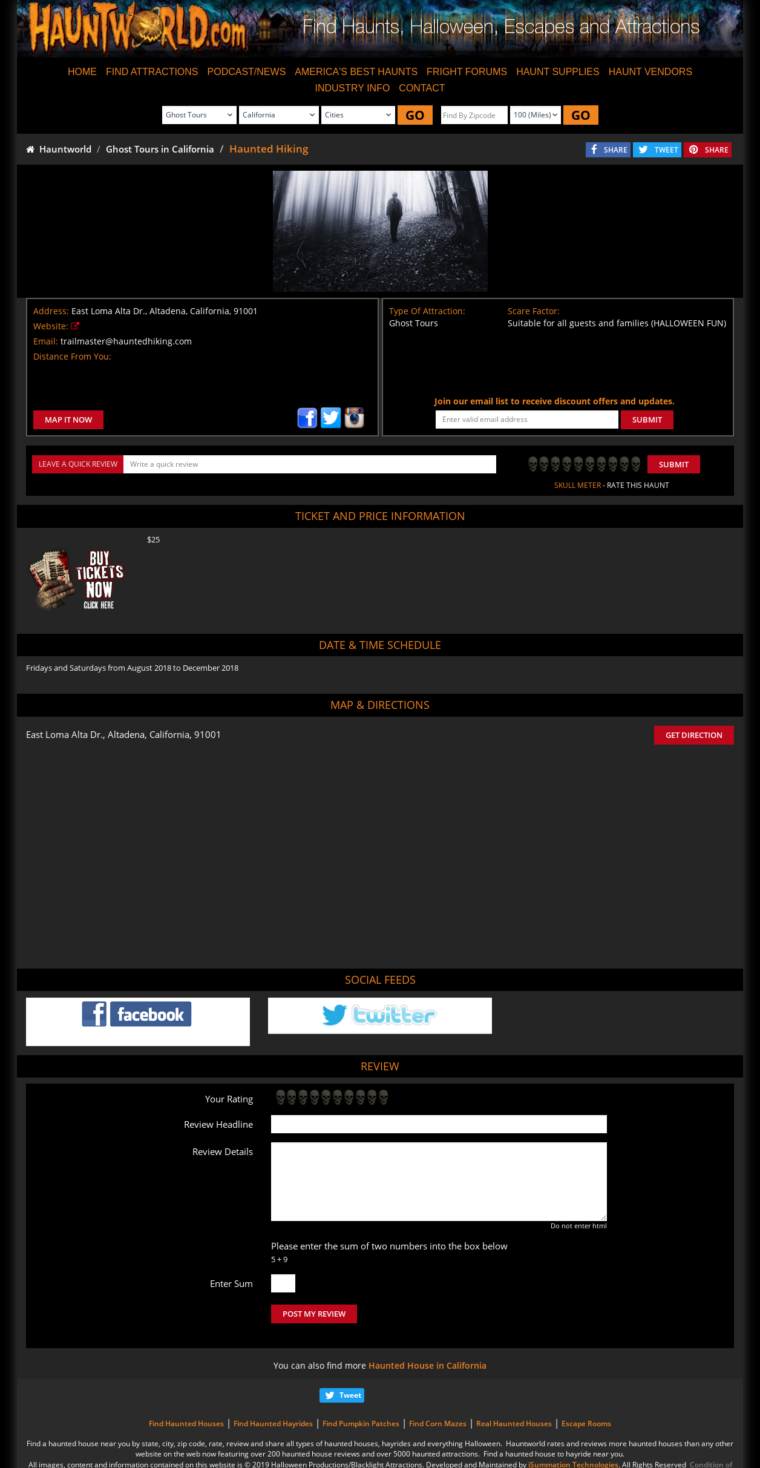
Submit (674, 464)
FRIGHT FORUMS (467, 72)
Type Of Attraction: (427, 311)
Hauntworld (58, 149)
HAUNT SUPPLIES (558, 72)
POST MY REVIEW (314, 1313)
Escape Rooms (586, 1423)
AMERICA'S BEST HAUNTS (356, 72)
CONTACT (422, 88)
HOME (82, 72)
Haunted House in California (427, 1365)
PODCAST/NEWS (247, 72)
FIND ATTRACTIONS (152, 72)
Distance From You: (72, 356)
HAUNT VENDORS (650, 72)
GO (415, 115)
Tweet (350, 1395)
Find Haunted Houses (186, 1423)
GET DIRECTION (694, 734)
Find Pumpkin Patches (361, 1423)
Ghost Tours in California (160, 149)
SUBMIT (647, 419)
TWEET (666, 150)
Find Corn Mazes (438, 1423)
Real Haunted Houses (514, 1423)
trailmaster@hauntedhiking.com (126, 341)
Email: (45, 341)
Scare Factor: (534, 311)
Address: (51, 311)
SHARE (615, 150)
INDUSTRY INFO (352, 88)
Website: (50, 326)
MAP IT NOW (68, 419)
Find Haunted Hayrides (273, 1423)
